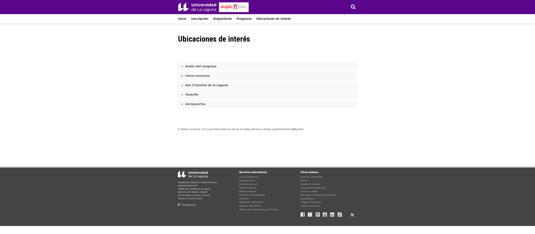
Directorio (244, 198)
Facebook (304, 214)
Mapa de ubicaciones (250, 206)
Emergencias (187, 205)
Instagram (318, 214)
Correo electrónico (248, 177)
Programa (244, 19)
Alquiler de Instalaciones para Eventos (258, 209)
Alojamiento (222, 19)
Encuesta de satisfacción (313, 188)
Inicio (182, 19)
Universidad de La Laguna (213, 7)
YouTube (326, 214)
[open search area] (353, 7)
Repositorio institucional (251, 202)
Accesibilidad (307, 198)
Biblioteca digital (247, 191)
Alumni (304, 180)
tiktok (340, 214)
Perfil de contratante (311, 177)
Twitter (311, 214)
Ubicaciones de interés (273, 19)
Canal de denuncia (310, 206)
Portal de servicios (248, 184)
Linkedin (333, 214)
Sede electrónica (247, 188)
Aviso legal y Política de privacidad (318, 195)
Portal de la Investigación (252, 195)
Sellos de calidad (309, 191)
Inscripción (199, 19)
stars (201, 215)
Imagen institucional (311, 202)
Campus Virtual (247, 180)
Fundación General (310, 184)
